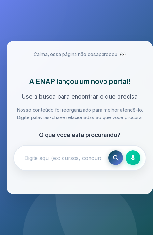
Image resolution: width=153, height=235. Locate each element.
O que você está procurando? (79, 135)
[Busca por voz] (133, 157)
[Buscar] (115, 157)
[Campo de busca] (62, 158)
